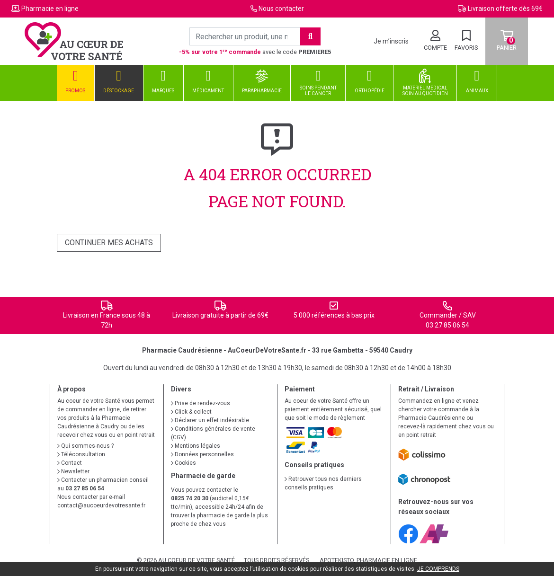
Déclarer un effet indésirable (210, 420)
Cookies (183, 463)
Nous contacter (281, 8)
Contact (69, 463)
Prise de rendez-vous (200, 403)
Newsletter (73, 471)
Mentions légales (195, 446)
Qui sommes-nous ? (85, 446)
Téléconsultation (81, 454)
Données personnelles (202, 454)
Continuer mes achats (109, 242)
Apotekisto (368, 560)
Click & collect (191, 411)
